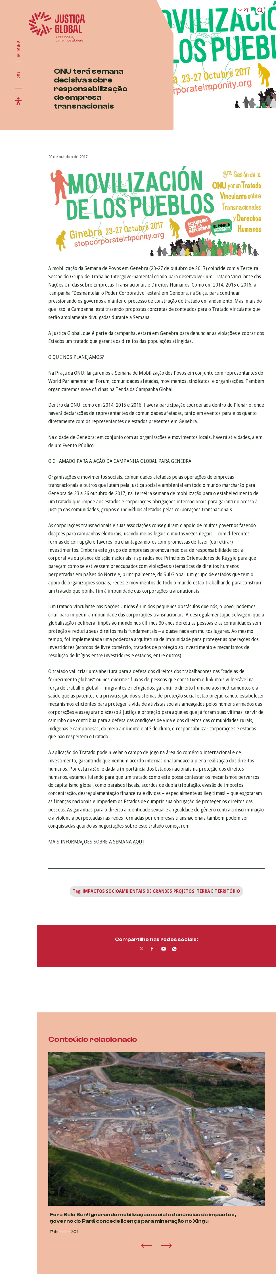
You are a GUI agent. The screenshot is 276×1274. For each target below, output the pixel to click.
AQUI (138, 841)
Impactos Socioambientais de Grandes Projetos (139, 891)
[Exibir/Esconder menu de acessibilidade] (18, 101)
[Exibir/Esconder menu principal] (18, 49)
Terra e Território (218, 891)
